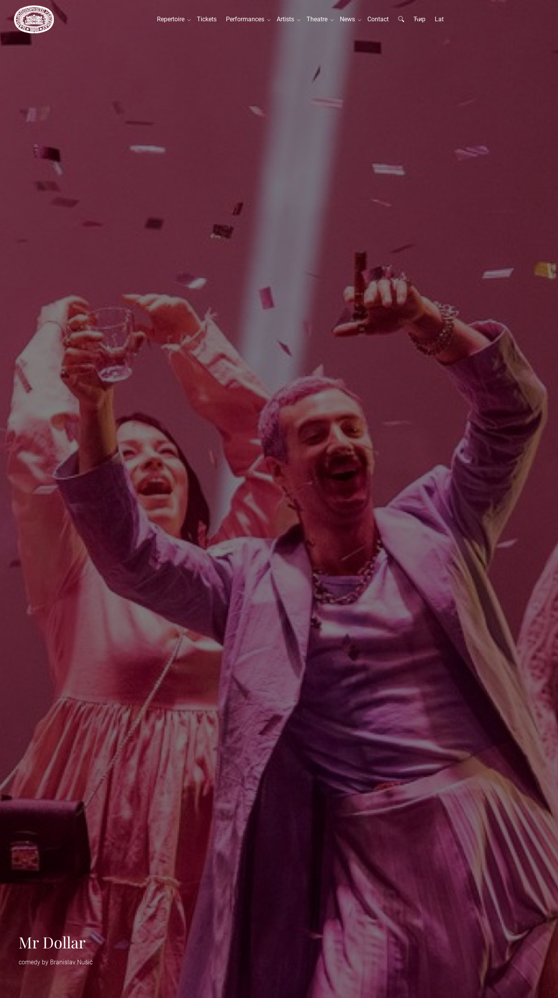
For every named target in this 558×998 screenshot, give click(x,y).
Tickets (207, 19)
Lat (439, 19)
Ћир (419, 19)
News (349, 19)
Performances (246, 19)
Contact (378, 19)
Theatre (319, 19)
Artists (287, 19)
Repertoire (172, 19)
